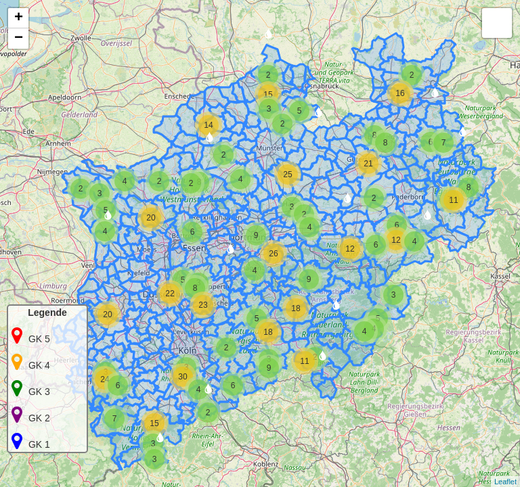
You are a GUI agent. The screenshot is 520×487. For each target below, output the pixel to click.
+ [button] (18, 18)
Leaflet (505, 482)
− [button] (18, 38)
